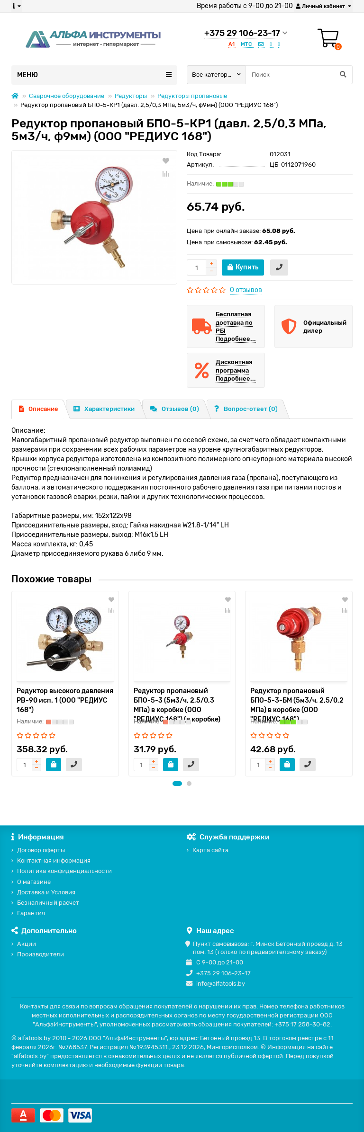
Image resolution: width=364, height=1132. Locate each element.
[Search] (299, 74)
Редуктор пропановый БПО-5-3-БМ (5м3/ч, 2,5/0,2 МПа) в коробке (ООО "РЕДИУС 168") (297, 705)
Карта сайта (210, 850)
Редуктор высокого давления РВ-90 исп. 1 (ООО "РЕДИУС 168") (65, 700)
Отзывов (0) (174, 408)
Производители (40, 954)
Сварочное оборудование (66, 95)
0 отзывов (246, 290)
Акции (26, 943)
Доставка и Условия (46, 892)
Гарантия (31, 913)
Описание (38, 408)
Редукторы (131, 95)
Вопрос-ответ (246, 408)
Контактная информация (54, 860)
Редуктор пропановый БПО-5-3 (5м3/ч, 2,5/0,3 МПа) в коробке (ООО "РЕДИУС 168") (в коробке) (177, 705)
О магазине (34, 881)
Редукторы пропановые (192, 95)
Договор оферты (41, 850)
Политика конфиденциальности (64, 871)
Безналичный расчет (48, 903)
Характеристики (104, 408)
